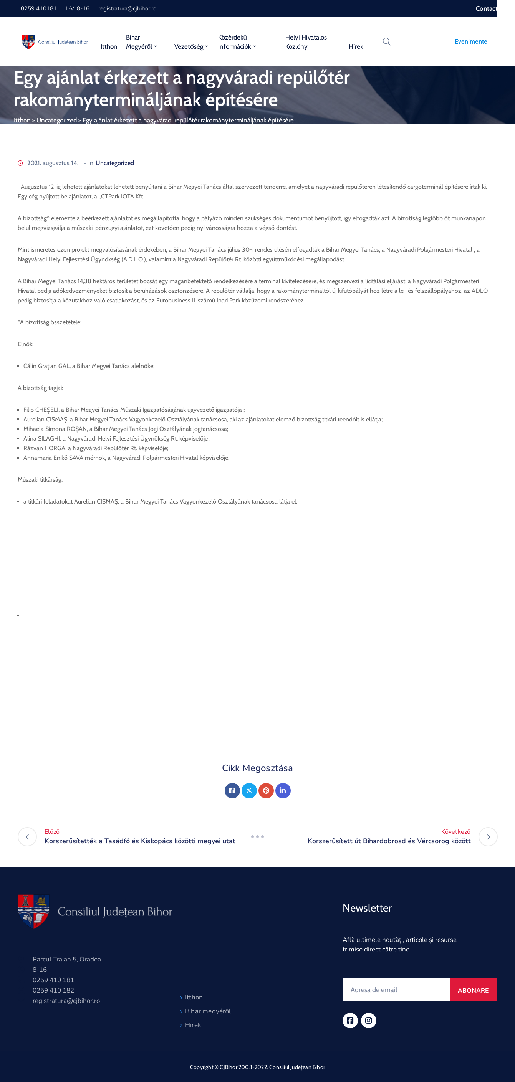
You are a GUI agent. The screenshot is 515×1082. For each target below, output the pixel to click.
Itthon (109, 46)
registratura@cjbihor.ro (127, 8)
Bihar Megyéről (142, 41)
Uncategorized (56, 120)
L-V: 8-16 (77, 8)
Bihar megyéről (208, 1011)
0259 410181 (39, 8)
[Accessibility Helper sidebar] (506, 9)
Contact (487, 8)
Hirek (193, 1025)
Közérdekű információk (238, 41)
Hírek (356, 46)
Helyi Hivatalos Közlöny (306, 41)
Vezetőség (191, 46)
